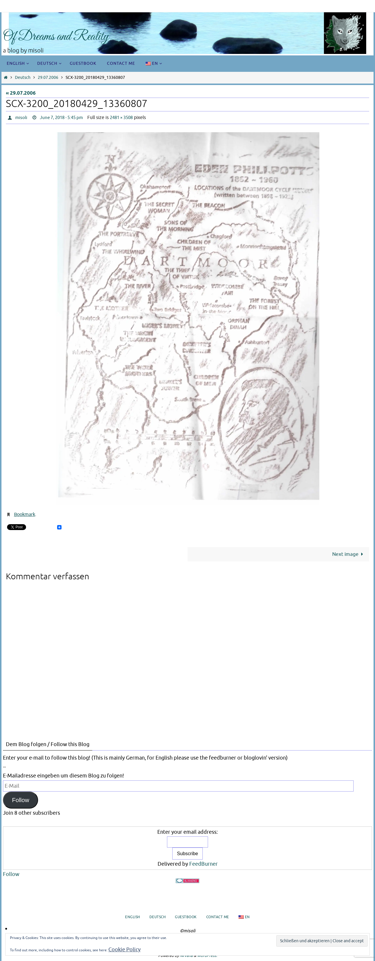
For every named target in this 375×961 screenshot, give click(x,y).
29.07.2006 (48, 77)
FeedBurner (203, 864)
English (132, 917)
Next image (349, 554)
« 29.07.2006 (21, 93)
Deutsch (22, 77)
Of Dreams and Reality (56, 36)
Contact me (217, 917)
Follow (20, 800)
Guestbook (186, 917)
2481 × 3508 (128, 117)
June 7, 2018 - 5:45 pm (64, 117)
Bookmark (24, 514)
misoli (21, 117)
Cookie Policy (124, 949)
